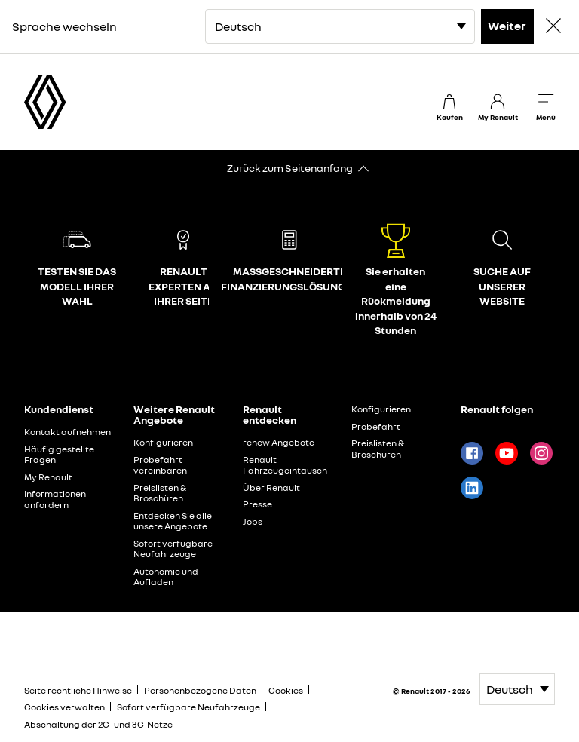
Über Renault (271, 487)
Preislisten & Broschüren (159, 493)
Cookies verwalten (64, 707)
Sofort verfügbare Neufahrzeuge (173, 549)
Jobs (252, 521)
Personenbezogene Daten (200, 690)
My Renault (48, 477)
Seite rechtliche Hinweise (78, 690)
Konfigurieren (163, 442)
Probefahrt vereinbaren (160, 465)
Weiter (507, 25)
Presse (257, 504)
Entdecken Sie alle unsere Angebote (172, 521)
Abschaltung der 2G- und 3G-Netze (98, 724)
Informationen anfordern (55, 499)
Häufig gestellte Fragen (59, 454)
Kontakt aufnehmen (67, 431)
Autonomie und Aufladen (165, 577)
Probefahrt (375, 426)
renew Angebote (278, 442)
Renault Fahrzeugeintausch (285, 465)
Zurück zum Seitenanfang (290, 167)
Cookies (285, 690)
